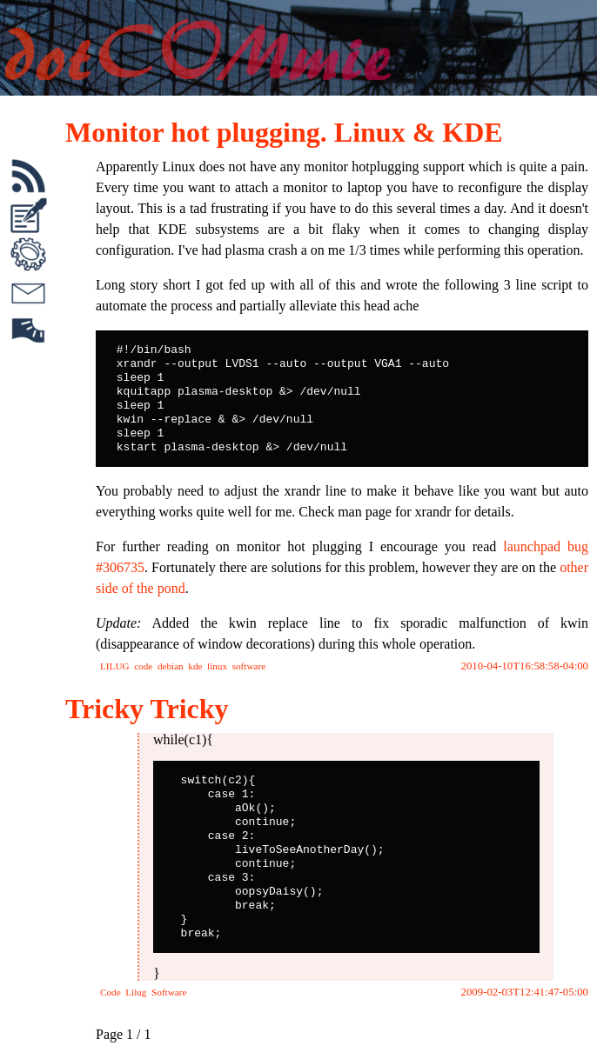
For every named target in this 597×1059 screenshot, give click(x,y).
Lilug (135, 992)
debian (171, 666)
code (143, 666)
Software (168, 992)
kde (195, 666)
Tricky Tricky (147, 708)
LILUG (115, 666)
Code (110, 992)
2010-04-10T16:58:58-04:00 (524, 666)
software (249, 666)
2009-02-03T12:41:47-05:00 (524, 992)
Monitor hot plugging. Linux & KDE (284, 132)
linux (217, 666)
